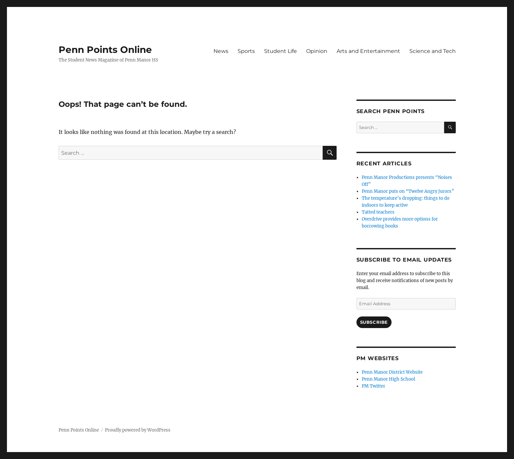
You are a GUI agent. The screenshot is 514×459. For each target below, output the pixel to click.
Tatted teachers (378, 212)
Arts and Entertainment (368, 51)
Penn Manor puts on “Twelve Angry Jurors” (408, 191)
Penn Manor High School (388, 379)
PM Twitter (373, 386)
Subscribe (374, 322)
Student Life (280, 51)
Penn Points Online (105, 49)
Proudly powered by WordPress (137, 430)
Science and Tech (432, 51)
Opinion (316, 51)
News (220, 51)
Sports (246, 51)
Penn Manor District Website (392, 372)
